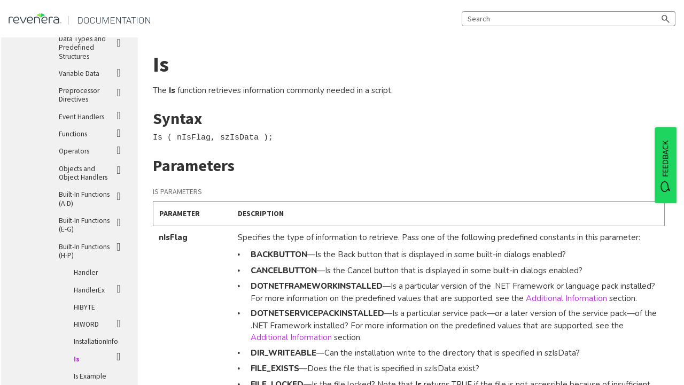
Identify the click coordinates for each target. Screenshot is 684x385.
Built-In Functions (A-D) (94, 196)
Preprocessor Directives (94, 93)
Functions (94, 132)
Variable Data (94, 72)
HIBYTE (84, 307)
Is (101, 357)
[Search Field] (568, 18)
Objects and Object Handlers (94, 171)
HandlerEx (101, 288)
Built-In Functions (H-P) (94, 249)
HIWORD (101, 322)
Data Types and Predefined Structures (94, 45)
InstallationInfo (96, 341)
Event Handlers (94, 115)
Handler (86, 272)
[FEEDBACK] (665, 165)
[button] (665, 18)
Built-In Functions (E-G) (94, 223)
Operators (94, 149)
